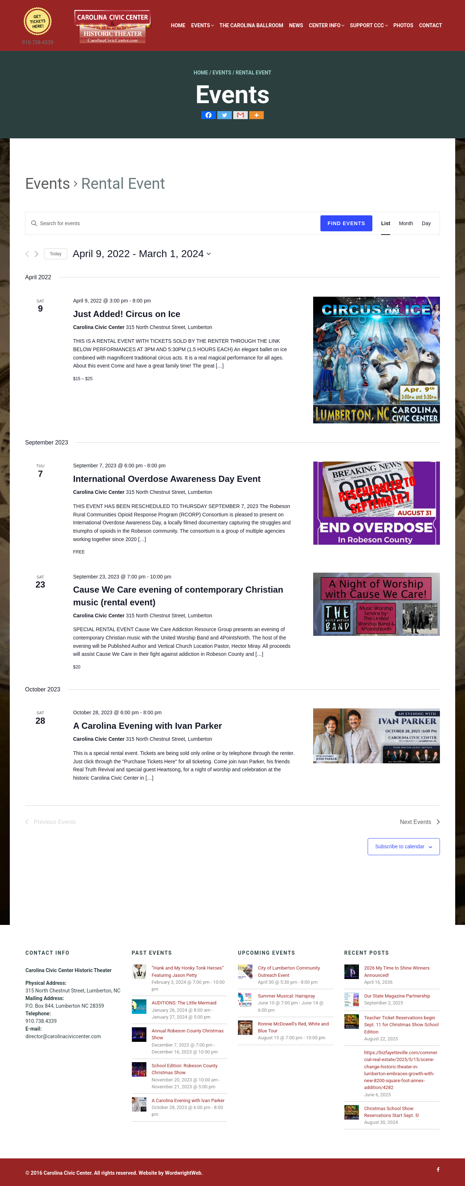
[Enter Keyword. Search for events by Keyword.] (172, 223)
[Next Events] (37, 254)
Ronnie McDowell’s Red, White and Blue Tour (293, 1027)
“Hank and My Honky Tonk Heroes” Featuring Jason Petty (188, 971)
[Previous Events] (27, 254)
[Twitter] (224, 115)
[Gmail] (240, 115)
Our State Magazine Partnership (397, 996)
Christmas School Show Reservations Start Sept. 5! (391, 1112)
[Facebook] (208, 115)
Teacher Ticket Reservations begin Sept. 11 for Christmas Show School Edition (401, 1024)
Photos (403, 25)
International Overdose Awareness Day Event (166, 479)
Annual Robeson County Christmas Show (188, 1034)
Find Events (346, 223)
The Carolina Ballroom (251, 25)
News (296, 25)
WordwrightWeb (183, 1173)
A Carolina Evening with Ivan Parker (147, 726)
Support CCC (367, 25)
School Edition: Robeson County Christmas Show (185, 1069)
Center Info (324, 25)
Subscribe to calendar (399, 846)
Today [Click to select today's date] (55, 253)
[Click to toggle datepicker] (142, 254)
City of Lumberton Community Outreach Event (289, 971)
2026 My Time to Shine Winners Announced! (397, 971)
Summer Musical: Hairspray (286, 996)
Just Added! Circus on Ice (126, 314)
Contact (430, 25)
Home (178, 25)
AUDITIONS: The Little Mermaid (184, 1003)
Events (200, 25)
